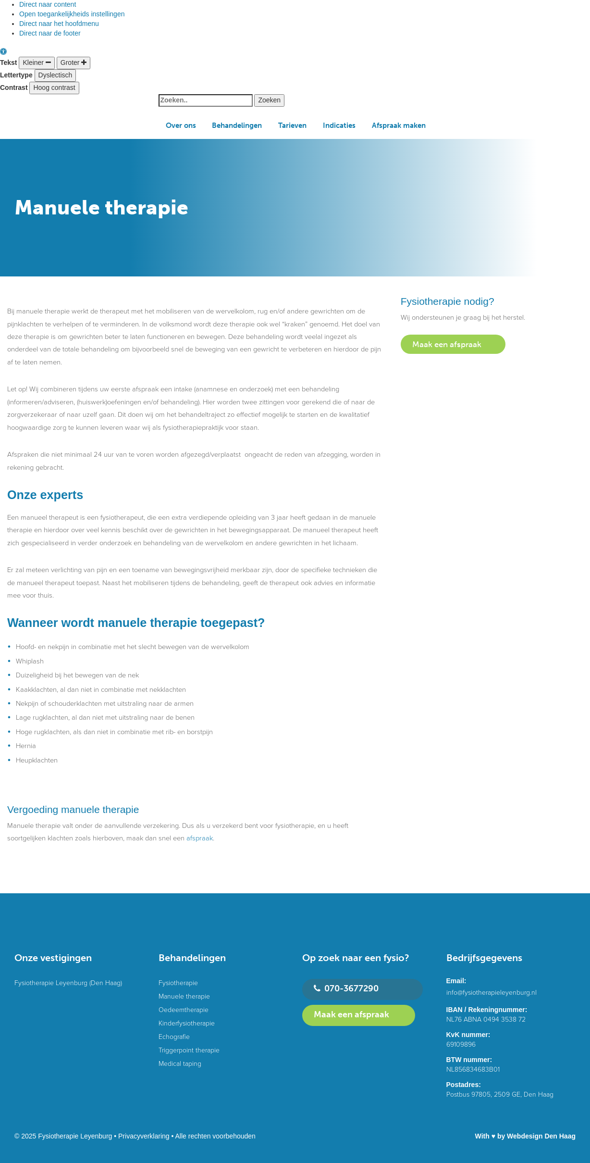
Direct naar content (47, 4)
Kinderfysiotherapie (187, 1023)
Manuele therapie (184, 996)
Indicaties (339, 125)
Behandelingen (237, 125)
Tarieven (292, 125)
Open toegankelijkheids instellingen (71, 14)
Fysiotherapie (178, 983)
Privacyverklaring (144, 1136)
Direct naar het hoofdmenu (59, 23)
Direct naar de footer (50, 33)
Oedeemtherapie (184, 1010)
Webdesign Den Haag (541, 1136)
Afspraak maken (399, 125)
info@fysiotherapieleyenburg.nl (491, 992)
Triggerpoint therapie (189, 1050)
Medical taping (180, 1064)
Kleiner (36, 62)
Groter (74, 62)
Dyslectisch (55, 75)
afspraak (199, 838)
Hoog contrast (54, 87)
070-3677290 (346, 989)
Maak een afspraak (446, 344)
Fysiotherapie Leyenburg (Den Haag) (68, 983)
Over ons (181, 125)
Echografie (174, 1037)
